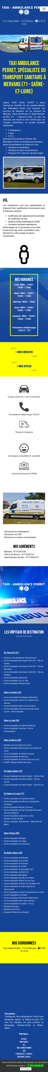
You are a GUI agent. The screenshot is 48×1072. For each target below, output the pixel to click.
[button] (3, 44)
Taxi (24, 1051)
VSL (24, 1045)
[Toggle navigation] (44, 8)
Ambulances (24, 1042)
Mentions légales (24, 1057)
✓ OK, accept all (35, 1065)
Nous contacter (24, 352)
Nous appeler (24, 366)
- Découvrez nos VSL (12, 534)
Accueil (24, 1039)
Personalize (25, 1069)
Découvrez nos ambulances (16, 531)
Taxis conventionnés (24, 1048)
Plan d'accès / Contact (24, 1054)
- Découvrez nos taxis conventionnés (19, 537)
